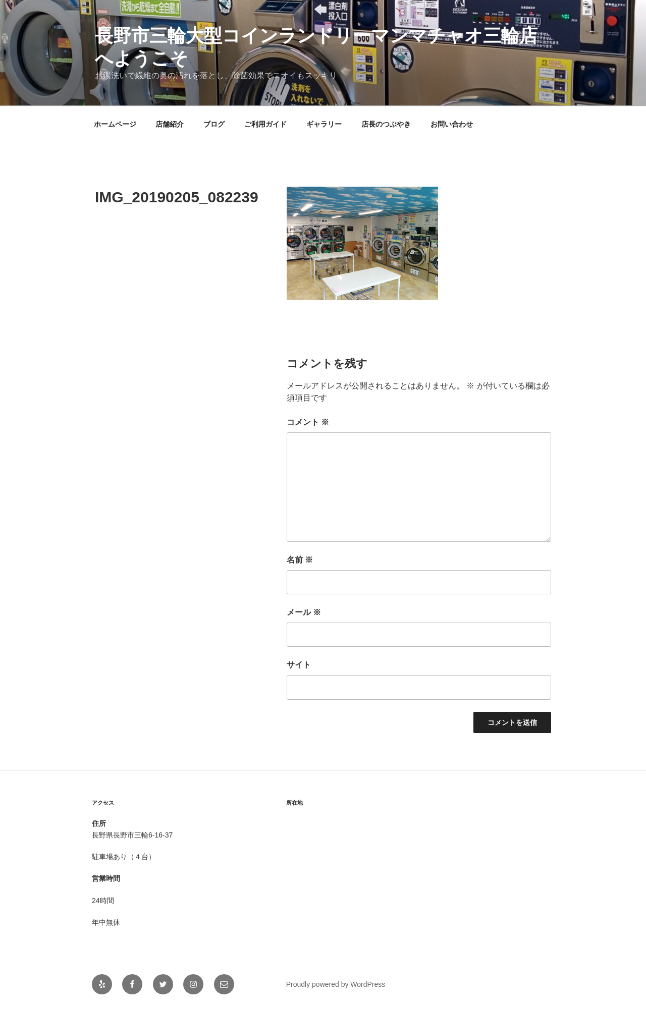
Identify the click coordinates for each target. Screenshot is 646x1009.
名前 (300, 559)
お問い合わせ (451, 124)
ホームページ (115, 124)
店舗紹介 (169, 124)
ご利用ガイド (265, 124)
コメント (308, 422)
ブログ (214, 124)
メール (304, 612)
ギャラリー (324, 124)
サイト (299, 664)
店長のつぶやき (386, 124)
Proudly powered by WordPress (336, 984)
